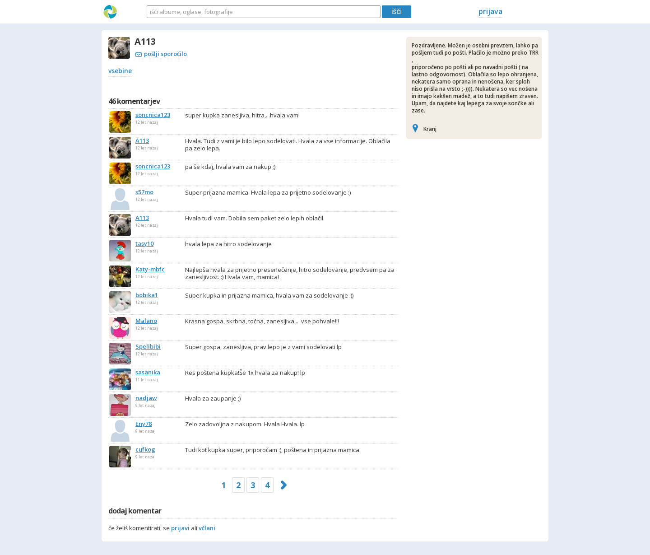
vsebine (120, 70)
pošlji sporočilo (161, 54)
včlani (207, 528)
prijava (490, 11)
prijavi (180, 528)
